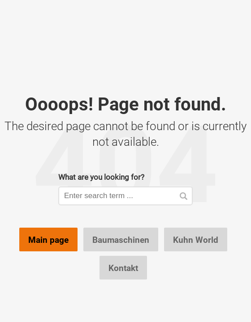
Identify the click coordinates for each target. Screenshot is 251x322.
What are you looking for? (101, 177)
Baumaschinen (120, 240)
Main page (48, 240)
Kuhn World (195, 240)
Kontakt (123, 268)
